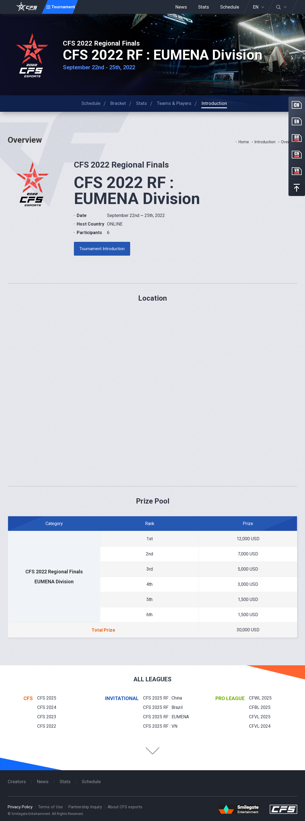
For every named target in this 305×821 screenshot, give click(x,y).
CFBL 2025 (260, 707)
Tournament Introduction (102, 248)
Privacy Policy (20, 806)
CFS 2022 (46, 726)
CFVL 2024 (260, 726)
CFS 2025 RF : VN (160, 726)
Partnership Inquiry (85, 806)
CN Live (296, 154)
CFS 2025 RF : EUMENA (166, 716)
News (181, 7)
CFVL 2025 (260, 716)
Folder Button (152, 751)
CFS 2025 (46, 698)
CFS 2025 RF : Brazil (163, 707)
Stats (203, 7)
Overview (289, 142)
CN (296, 105)
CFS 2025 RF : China (162, 698)
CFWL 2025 (260, 698)
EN (255, 7)
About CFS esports (125, 806)
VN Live (296, 171)
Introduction (265, 142)
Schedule (229, 7)
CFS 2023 (46, 716)
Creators (17, 781)
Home (244, 142)
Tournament (63, 6)
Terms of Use (50, 806)
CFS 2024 (46, 707)
